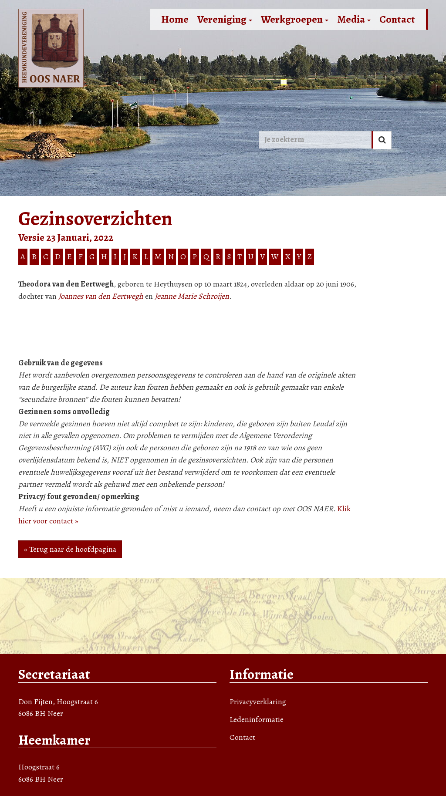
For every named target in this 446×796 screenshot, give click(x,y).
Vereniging (224, 19)
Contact (397, 19)
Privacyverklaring (258, 701)
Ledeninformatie (257, 719)
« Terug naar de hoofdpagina (70, 549)
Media (354, 19)
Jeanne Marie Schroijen (192, 296)
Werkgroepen (294, 19)
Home (175, 19)
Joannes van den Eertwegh (100, 296)
